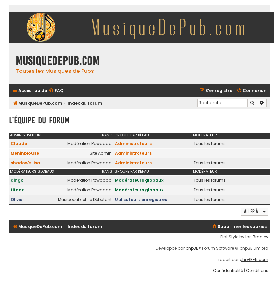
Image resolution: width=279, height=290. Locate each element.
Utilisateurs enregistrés (141, 199)
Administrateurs (26, 135)
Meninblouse (25, 153)
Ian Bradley (256, 237)
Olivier (17, 199)
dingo (17, 180)
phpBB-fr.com (254, 259)
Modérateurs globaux (32, 171)
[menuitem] (56, 90)
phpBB (192, 248)
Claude (19, 143)
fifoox (17, 190)
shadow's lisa (25, 163)
